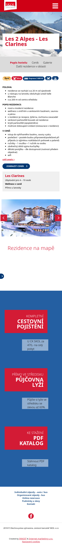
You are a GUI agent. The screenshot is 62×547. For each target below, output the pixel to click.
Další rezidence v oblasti (31, 66)
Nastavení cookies (31, 541)
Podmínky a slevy (31, 501)
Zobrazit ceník (15, 166)
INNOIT (23, 538)
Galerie (47, 62)
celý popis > (8, 159)
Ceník (35, 62)
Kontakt (31, 503)
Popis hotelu (18, 62)
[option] (31, 217)
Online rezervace (31, 498)
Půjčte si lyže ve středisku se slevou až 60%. (36, 403)
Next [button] (58, 217)
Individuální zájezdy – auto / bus (31, 492)
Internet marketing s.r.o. (41, 538)
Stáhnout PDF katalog (35, 463)
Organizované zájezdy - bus (31, 495)
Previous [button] (3, 217)
